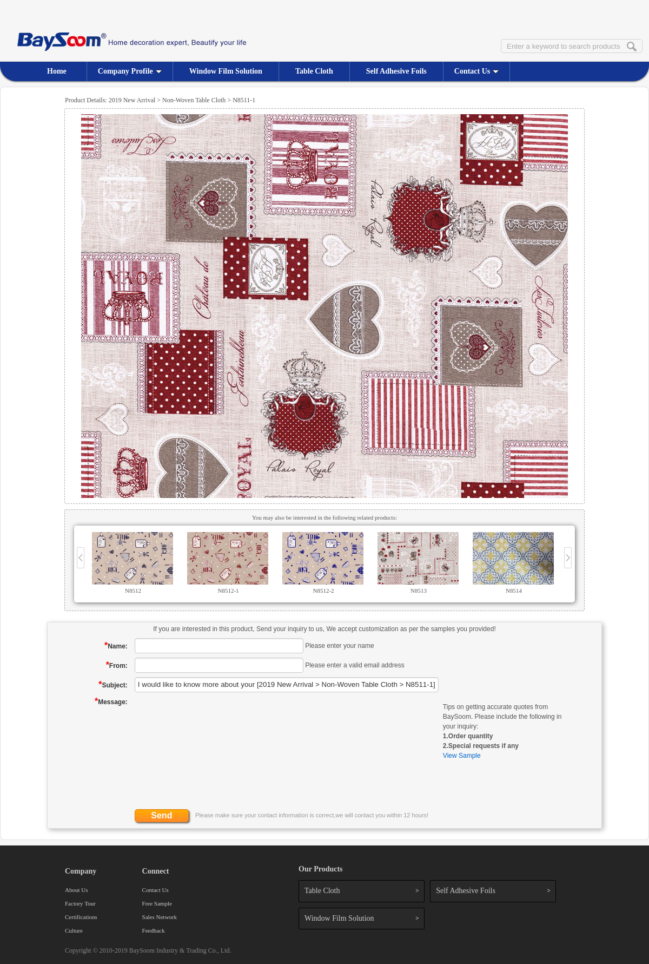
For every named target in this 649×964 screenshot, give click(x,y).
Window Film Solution (225, 71)
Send (161, 815)
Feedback (153, 930)
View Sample (462, 755)
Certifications (81, 917)
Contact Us (476, 71)
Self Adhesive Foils (396, 71)
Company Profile (130, 71)
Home (56, 71)
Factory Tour (80, 903)
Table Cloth (314, 71)
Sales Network (159, 917)
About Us (76, 890)
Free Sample (157, 903)
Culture (74, 930)
